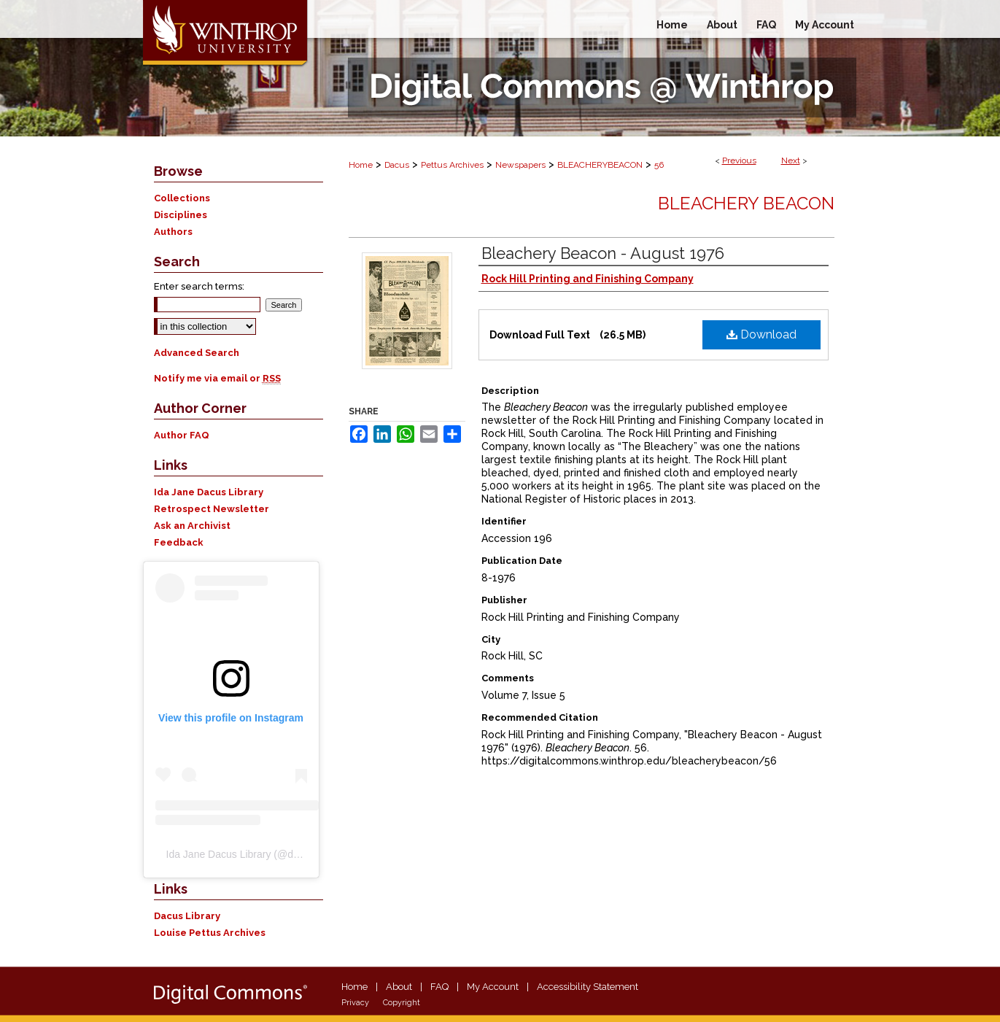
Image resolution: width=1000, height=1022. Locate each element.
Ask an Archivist (192, 525)
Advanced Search (196, 352)
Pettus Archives (452, 165)
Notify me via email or (217, 378)
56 (659, 165)
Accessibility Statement (587, 986)
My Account (493, 986)
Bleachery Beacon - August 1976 (602, 253)
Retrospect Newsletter (211, 508)
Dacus (396, 165)
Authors (173, 231)
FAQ (439, 986)
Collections (182, 198)
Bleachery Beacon (746, 203)
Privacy (355, 1002)
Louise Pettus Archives (209, 932)
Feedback (179, 542)
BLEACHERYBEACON (600, 165)
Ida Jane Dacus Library (208, 492)
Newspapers (520, 165)
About (399, 986)
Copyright (401, 1002)
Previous (739, 160)
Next (790, 160)
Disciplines (180, 214)
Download (761, 334)
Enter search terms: (199, 286)
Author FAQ (181, 435)
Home (361, 165)
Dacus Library (187, 915)
